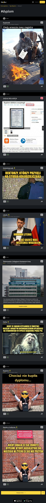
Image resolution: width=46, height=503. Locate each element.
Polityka (4, 169)
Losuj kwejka (43, 493)
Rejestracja (42, 2)
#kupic (13, 169)
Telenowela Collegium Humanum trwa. (17, 261)
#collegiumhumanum (22, 263)
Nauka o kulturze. (10, 427)
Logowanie (37, 2)
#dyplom (13, 24)
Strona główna (4, 6)
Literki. (6, 215)
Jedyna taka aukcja (10, 98)
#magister (16, 24)
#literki (12, 216)
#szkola (9, 323)
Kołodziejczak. (9, 168)
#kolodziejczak (21, 169)
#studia (12, 263)
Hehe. (6, 322)
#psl (15, 323)
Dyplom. (6, 371)
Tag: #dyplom (13, 6)
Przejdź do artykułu (23, 306)
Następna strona (21, 492)
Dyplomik (6, 23)
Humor (4, 216)
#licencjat (9, 372)
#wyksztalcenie (19, 323)
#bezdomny (9, 24)
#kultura (13, 429)
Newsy (4, 263)
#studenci (9, 263)
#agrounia (16, 169)
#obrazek (4, 24)
